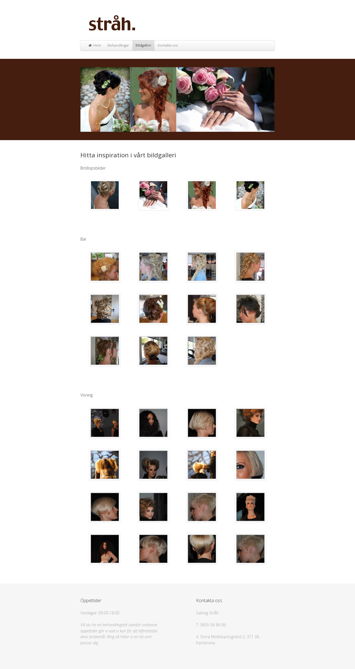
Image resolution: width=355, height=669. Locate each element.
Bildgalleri (143, 45)
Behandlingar (118, 45)
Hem (94, 45)
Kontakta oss (168, 45)
